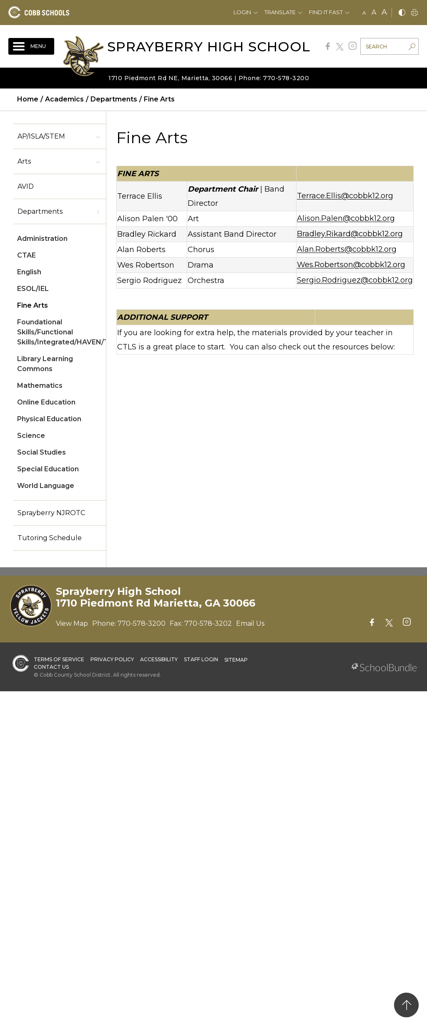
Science (31, 436)
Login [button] (242, 12)
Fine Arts (32, 305)
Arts (24, 161)
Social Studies (41, 452)
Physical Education (49, 419)
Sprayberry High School (208, 46)
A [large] (384, 12)
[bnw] (402, 13)
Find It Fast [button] (326, 12)
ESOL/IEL (33, 289)
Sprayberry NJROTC (51, 513)
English (29, 272)
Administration (42, 239)
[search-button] (412, 48)
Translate (280, 12)
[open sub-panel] (98, 136)
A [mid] (374, 12)
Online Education (46, 402)
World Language (45, 486)
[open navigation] (31, 46)
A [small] (364, 13)
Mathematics (40, 385)
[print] (414, 13)
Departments (40, 211)
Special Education (48, 469)
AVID (26, 186)
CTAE (26, 255)
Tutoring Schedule (50, 538)
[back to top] (406, 1005)
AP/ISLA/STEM (41, 136)
